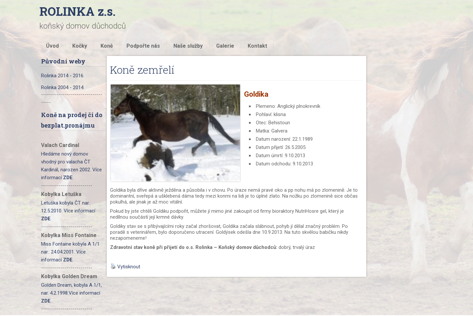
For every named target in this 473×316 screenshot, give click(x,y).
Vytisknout (125, 267)
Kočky (79, 46)
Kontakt (257, 46)
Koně (107, 46)
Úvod (52, 46)
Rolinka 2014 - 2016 (62, 76)
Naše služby (188, 46)
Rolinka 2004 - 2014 (62, 87)
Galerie (225, 46)
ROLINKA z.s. (77, 11)
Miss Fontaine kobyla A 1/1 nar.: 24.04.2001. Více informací (70, 252)
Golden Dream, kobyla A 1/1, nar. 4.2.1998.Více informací (71, 293)
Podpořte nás (143, 46)
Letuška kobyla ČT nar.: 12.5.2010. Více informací (68, 211)
